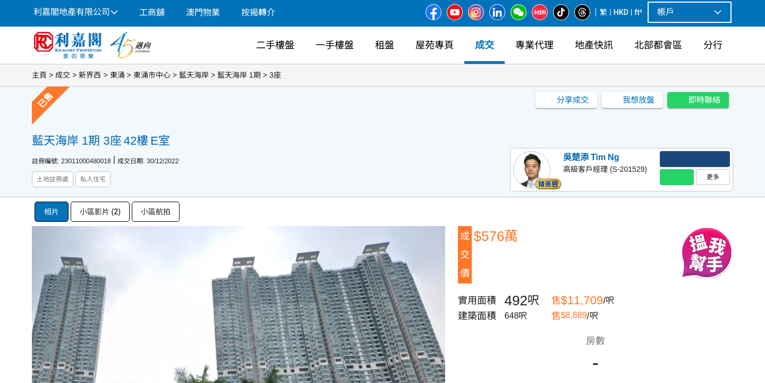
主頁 (39, 75)
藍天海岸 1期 (239, 75)
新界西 (90, 75)
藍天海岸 (194, 75)
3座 (275, 75)
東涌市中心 (152, 75)
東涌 (117, 75)
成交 (62, 75)
